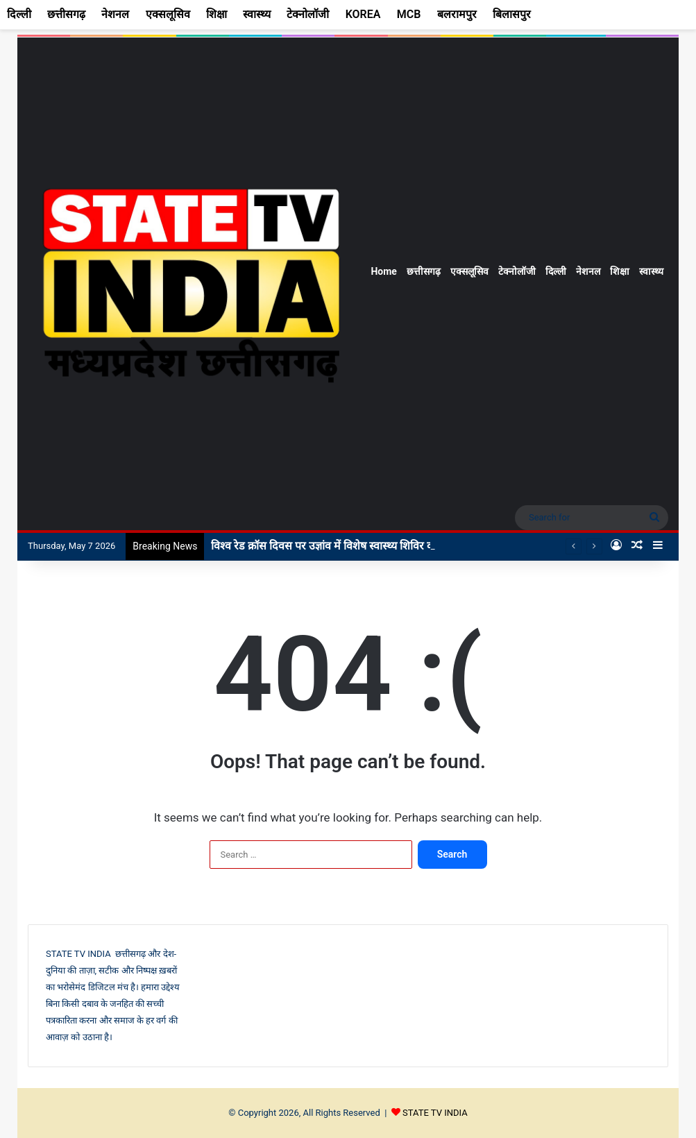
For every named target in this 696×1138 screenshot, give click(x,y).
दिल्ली (555, 271)
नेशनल (588, 271)
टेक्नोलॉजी (517, 271)
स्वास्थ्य (651, 271)
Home (383, 271)
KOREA (363, 14)
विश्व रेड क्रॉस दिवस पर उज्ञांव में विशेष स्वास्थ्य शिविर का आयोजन (343, 545)
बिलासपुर (512, 14)
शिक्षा (619, 271)
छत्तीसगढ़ (424, 271)
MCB (409, 14)
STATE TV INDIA (435, 1112)
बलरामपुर (457, 14)
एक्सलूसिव (469, 271)
